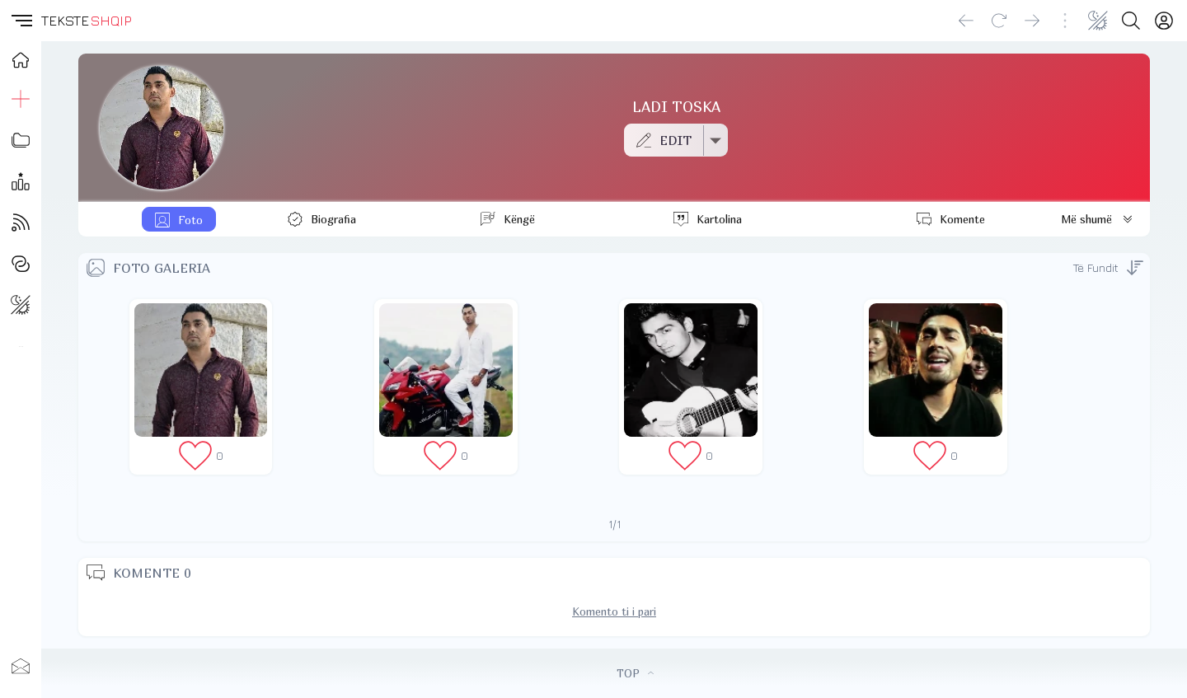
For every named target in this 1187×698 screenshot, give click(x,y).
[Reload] (999, 20)
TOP (635, 673)
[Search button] (1130, 20)
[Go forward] (1032, 20)
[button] (20, 20)
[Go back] (966, 20)
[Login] (1163, 20)
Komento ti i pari (614, 611)
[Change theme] (1097, 20)
